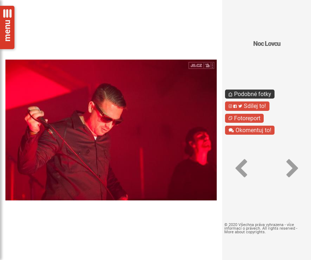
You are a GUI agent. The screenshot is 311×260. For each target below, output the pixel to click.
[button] (240, 168)
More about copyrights (244, 232)
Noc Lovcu (266, 43)
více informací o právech (259, 226)
